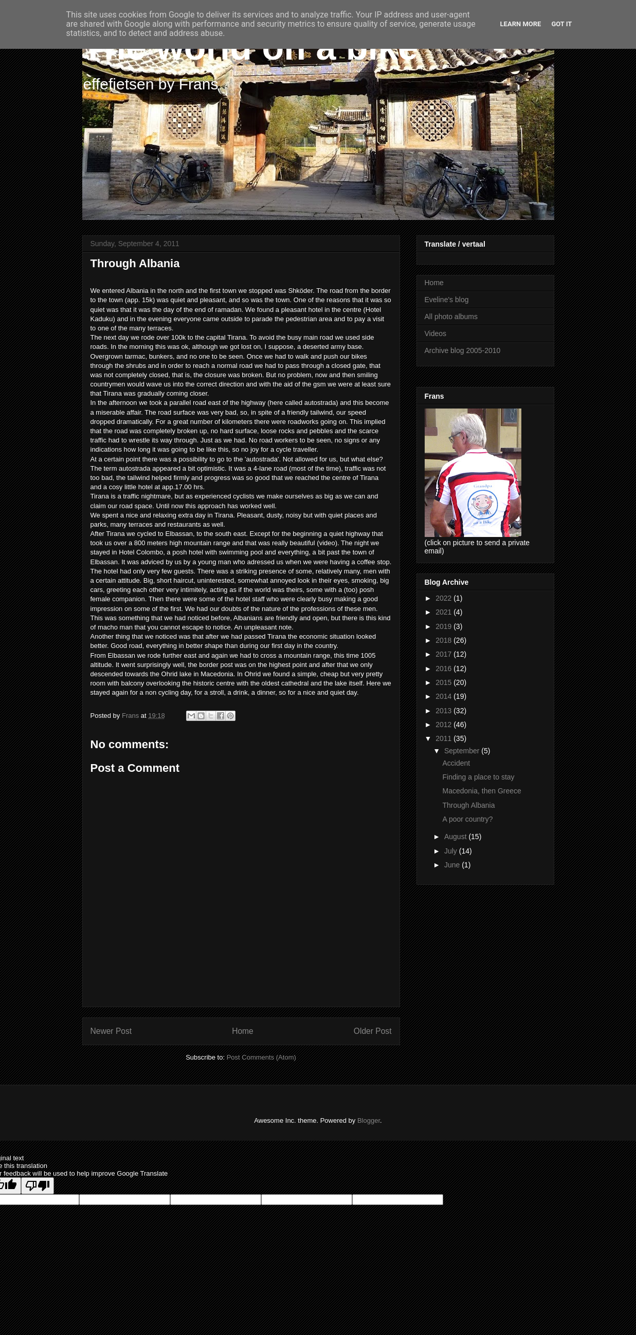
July (451, 851)
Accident (456, 763)
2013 (444, 711)
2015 (444, 682)
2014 (444, 696)
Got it (561, 24)
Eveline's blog (447, 299)
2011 (444, 738)
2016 (444, 668)
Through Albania (468, 805)
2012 (444, 724)
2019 (444, 626)
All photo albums (451, 316)
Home (242, 1031)
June (453, 865)
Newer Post (111, 1031)
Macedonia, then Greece (481, 791)
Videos (436, 333)
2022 (444, 598)
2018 (444, 640)
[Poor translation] (37, 1185)
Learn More (520, 24)
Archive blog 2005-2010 (463, 350)
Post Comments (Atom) (261, 1057)
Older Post (373, 1031)
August (456, 836)
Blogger (368, 1120)
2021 (444, 612)
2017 (444, 654)
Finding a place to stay (478, 777)
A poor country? (467, 819)
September (462, 751)
